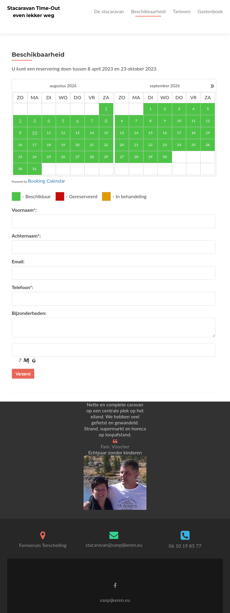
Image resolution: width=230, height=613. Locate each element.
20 (77, 134)
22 (106, 134)
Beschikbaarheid (148, 11)
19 (63, 134)
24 (34, 146)
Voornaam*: (24, 199)
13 (77, 122)
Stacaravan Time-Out (33, 8)
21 (92, 134)
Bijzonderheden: (29, 302)
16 (20, 134)
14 (92, 122)
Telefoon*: (22, 277)
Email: (18, 251)
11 (49, 122)
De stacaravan (109, 11)
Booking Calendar (46, 170)
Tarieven (181, 11)
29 (106, 146)
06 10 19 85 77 (185, 535)
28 (92, 146)
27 (77, 146)
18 (49, 134)
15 (106, 122)
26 (63, 146)
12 (63, 122)
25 (49, 146)
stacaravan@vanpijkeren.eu (114, 534)
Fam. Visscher (115, 436)
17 (34, 134)
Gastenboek (210, 11)
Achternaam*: (26, 225)
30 (20, 158)
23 (20, 146)
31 (34, 158)
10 (179, 110)
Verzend (23, 363)
